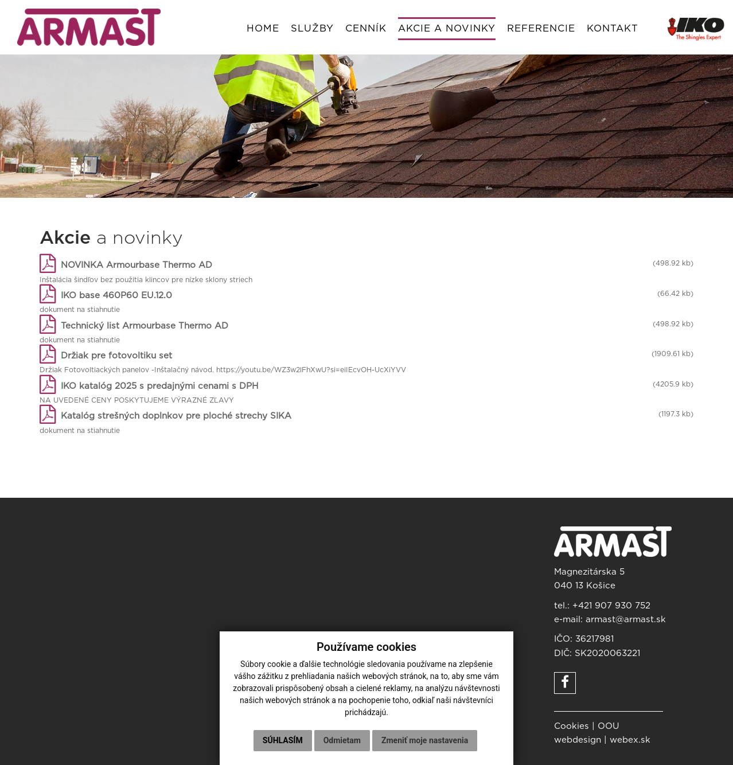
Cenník (366, 28)
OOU (608, 726)
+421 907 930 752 (611, 606)
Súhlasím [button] (283, 740)
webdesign (577, 740)
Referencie (541, 28)
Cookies (571, 726)
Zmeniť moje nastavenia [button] (424, 740)
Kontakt (612, 28)
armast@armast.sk (626, 619)
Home (263, 28)
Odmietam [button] (342, 740)
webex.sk (630, 740)
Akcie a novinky (447, 28)
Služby (312, 28)
